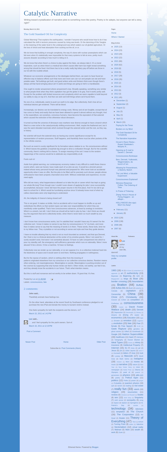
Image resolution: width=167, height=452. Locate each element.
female (114, 326)
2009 (116, 221)
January (120, 213)
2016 (116, 79)
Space (116, 403)
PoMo (126, 380)
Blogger (95, 447)
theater (122, 418)
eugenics (140, 321)
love (133, 353)
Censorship (116, 294)
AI (122, 270)
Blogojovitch (115, 279)
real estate (138, 386)
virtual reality (137, 427)
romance (124, 395)
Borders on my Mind (124, 129)
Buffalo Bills (121, 288)
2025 (116, 47)
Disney (138, 312)
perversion (115, 375)
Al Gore (128, 270)
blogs (126, 279)
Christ (114, 297)
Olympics (114, 372)
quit (112, 386)
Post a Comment (33, 331)
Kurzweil (117, 353)
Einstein (117, 321)
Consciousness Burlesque (126, 156)
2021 (116, 61)
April (118, 119)
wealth (137, 430)
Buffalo (139, 285)
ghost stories (116, 331)
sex (116, 397)
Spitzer (124, 403)
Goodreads (136, 331)
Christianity (131, 297)
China (131, 293)
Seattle (140, 395)
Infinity (137, 343)
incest (130, 343)
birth (138, 276)
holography (119, 340)
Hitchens (140, 337)
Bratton (122, 284)
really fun (120, 389)
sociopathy (131, 400)
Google (114, 334)
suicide (135, 405)
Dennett (140, 310)
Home (65, 342)
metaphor (138, 358)
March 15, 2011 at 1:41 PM (40, 314)
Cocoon (114, 300)
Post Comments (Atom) (71, 348)
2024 (116, 50)
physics (126, 375)
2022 (116, 58)
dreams (114, 315)
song (141, 400)
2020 (116, 65)
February (120, 210)
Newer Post (30, 342)
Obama (137, 370)
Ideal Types (117, 342)
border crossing (119, 281)
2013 (116, 90)
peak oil (126, 372)
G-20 (138, 326)
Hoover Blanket (134, 340)
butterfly (138, 288)
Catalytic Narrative (50, 13)
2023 (116, 54)
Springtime (134, 403)
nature (135, 364)
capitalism (131, 290)
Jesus (113, 351)
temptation (120, 412)
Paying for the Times (124, 125)
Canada (114, 291)
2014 (116, 86)
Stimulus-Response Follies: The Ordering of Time (126, 185)
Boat (135, 278)
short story (127, 398)
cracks (121, 307)
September (121, 104)
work (113, 432)
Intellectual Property (131, 345)
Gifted (126, 331)
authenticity (132, 273)
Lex (30, 319)
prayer (141, 380)
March (119, 122)
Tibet (134, 422)
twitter (131, 424)
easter (137, 315)
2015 (116, 83)
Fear (138, 323)
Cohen (123, 300)
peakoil (137, 372)
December (120, 101)
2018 (116, 72)
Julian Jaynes (130, 351)
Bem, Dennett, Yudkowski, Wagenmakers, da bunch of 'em (127, 162)
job (121, 351)
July (118, 111)
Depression (118, 312)
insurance (115, 345)
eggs (141, 318)
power (133, 380)
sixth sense (118, 400)
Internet (115, 348)
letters (125, 353)
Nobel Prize (127, 370)
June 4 (141, 351)
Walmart (117, 430)
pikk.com (139, 375)
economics (116, 317)
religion (115, 392)
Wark (127, 430)
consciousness (36, 282)
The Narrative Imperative (126, 138)
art (122, 273)
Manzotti (128, 356)
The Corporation (125, 414)
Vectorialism (120, 427)
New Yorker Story (125, 367)
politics (114, 380)
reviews (114, 395)
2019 (116, 68)
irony (133, 348)
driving (125, 315)
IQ (126, 348)
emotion (127, 320)
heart (131, 337)
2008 (116, 225)
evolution (118, 323)
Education (131, 318)
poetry (117, 378)
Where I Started (117, 37)
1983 (113, 270)
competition (135, 300)
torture (140, 422)
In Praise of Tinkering (124, 191)
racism (119, 386)
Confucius (115, 303)
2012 (116, 94)
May (118, 115)
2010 (116, 218)
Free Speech (127, 326)
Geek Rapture (118, 329)
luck (141, 353)
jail (139, 348)
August (119, 108)
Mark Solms (124, 359)
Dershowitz (129, 312)
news (138, 367)
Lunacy (117, 356)
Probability (118, 383)
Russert (132, 395)
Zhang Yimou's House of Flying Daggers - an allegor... (126, 197)
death (128, 309)
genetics (136, 329)
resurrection (132, 392)
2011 (116, 97)
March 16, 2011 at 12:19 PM (40, 326)
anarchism (137, 270)
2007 (116, 229)
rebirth (136, 389)
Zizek (120, 432)
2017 (116, 76)
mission (119, 362)
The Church (136, 411)
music (113, 364)
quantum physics (132, 383)
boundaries (137, 281)
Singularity (139, 398)
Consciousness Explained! (127, 179)
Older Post (101, 342)
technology (118, 408)
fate (45, 282)
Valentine (139, 424)
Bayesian (114, 276)
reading (128, 386)
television (139, 409)
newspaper (115, 370)
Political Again (131, 378)
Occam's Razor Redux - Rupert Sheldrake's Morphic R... (126, 144)
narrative (123, 364)
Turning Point (119, 424)
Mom (127, 362)
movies (137, 362)
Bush (131, 288)
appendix (114, 273)
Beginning (127, 276)
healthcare (120, 337)
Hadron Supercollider (132, 334)
